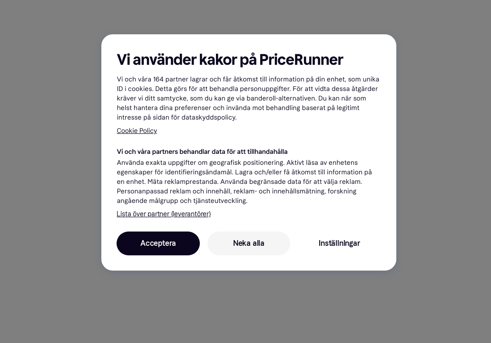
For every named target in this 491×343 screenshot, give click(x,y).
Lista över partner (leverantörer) (163, 214)
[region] (248, 152)
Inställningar (339, 243)
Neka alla (249, 243)
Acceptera (158, 243)
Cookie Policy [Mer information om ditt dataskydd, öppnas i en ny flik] (137, 131)
